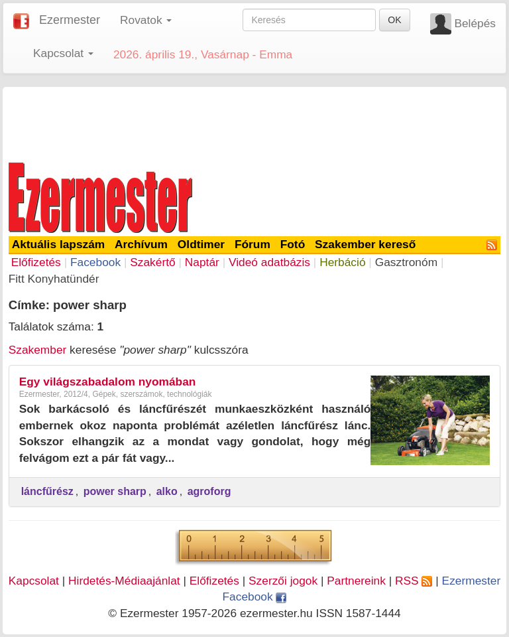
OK (394, 20)
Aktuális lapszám (58, 244)
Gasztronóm (406, 262)
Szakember (38, 349)
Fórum (252, 244)
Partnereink (356, 580)
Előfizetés (36, 262)
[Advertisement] (254, 122)
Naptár (202, 262)
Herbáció (342, 262)
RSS (413, 580)
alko (167, 491)
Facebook (95, 262)
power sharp (115, 491)
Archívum (141, 244)
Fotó (293, 244)
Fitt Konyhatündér (54, 278)
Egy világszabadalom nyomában (107, 381)
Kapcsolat (34, 580)
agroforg (209, 491)
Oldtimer (201, 244)
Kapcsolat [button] (63, 53)
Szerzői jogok (283, 580)
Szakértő (152, 262)
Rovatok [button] (146, 20)
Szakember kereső (365, 244)
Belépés (475, 23)
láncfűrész (47, 491)
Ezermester (69, 20)
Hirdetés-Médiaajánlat (124, 580)
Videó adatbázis (269, 262)
